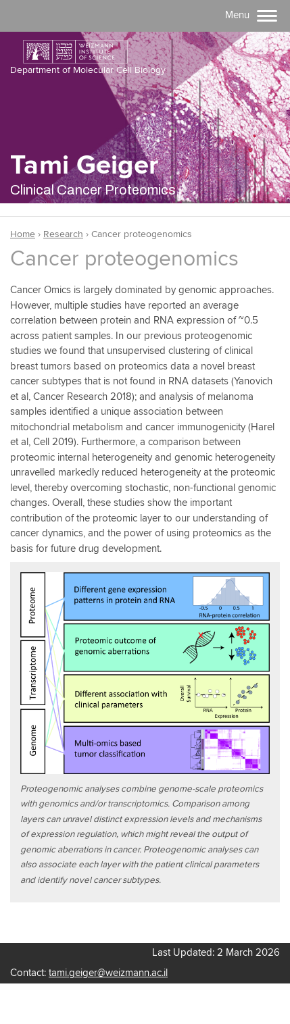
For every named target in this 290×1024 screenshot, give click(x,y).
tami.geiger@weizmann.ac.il (108, 973)
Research (63, 234)
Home (22, 234)
